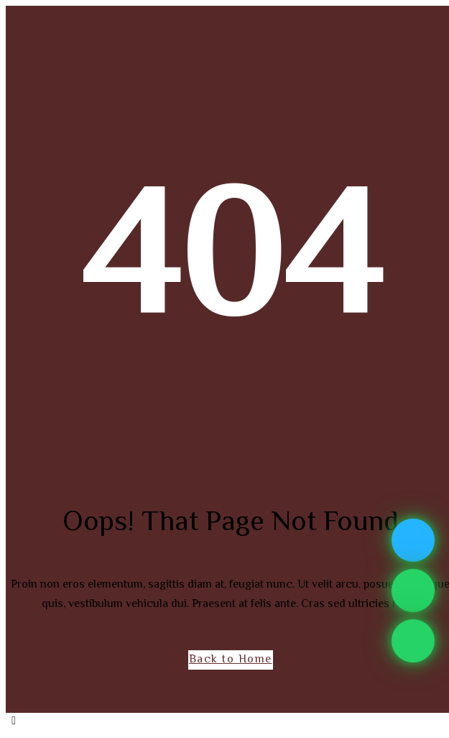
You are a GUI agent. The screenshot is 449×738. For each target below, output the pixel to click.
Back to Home (230, 660)
